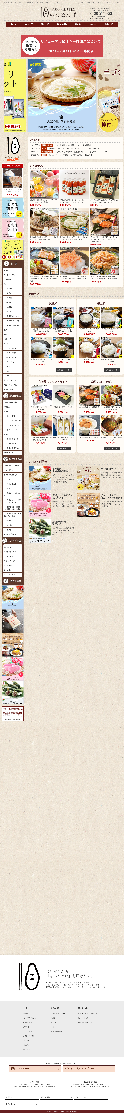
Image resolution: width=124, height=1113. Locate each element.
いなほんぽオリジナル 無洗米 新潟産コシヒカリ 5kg (41, 329)
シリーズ (94, 24)
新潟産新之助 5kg (89, 358)
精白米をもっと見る (112, 370)
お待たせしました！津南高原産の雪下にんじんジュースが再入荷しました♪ (78, 148)
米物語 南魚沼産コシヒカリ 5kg (111, 329)
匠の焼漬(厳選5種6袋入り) (89, 436)
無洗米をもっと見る (64, 370)
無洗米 (14, 24)
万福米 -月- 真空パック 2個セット (63, 407)
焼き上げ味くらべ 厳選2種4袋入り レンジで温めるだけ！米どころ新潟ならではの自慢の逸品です (104, 238)
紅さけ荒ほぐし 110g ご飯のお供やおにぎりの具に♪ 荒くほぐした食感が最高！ (74, 277)
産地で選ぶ (30, 24)
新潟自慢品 (62, 24)
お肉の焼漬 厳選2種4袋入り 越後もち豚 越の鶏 (111, 407)
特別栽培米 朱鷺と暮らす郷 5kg (89, 329)
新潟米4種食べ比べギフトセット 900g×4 (41, 407)
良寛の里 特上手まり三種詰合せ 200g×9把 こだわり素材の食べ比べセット (44, 237)
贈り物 (78, 24)
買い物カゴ (100, 2)
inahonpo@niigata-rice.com (99, 18)
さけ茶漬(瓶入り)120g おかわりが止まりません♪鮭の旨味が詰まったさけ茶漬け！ (104, 277)
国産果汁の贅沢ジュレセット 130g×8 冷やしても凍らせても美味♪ (44, 200)
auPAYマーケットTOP (113, 2)
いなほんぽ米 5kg (63, 358)
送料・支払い (91, 2)
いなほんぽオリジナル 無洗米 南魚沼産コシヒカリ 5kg (63, 329)
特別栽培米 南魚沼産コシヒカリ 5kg (111, 359)
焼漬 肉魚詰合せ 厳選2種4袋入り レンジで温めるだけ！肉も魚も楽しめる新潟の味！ (44, 278)
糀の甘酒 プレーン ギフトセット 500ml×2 (63, 438)
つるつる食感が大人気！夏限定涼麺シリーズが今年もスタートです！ (82, 152)
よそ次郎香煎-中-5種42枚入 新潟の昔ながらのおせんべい (41, 438)
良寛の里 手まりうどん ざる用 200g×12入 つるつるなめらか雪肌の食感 (74, 237)
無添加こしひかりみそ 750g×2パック (111, 438)
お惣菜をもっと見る (112, 448)
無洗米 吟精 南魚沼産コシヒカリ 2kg (41, 359)
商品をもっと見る (64, 448)
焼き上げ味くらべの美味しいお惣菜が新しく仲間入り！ (70, 155)
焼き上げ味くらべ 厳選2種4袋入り (89, 407)
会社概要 (82, 2)
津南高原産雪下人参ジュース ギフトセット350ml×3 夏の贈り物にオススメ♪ (104, 200)
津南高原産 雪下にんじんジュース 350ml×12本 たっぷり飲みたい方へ (74, 200)
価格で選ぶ (110, 24)
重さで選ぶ (46, 24)
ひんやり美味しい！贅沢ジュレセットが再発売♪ (73, 145)
